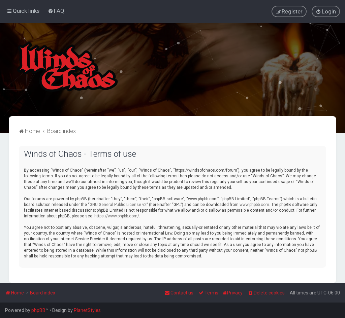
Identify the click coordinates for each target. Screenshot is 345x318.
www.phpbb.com (254, 204)
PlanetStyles (87, 310)
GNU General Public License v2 (118, 204)
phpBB (38, 310)
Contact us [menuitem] (178, 292)
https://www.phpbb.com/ (116, 215)
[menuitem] (56, 11)
